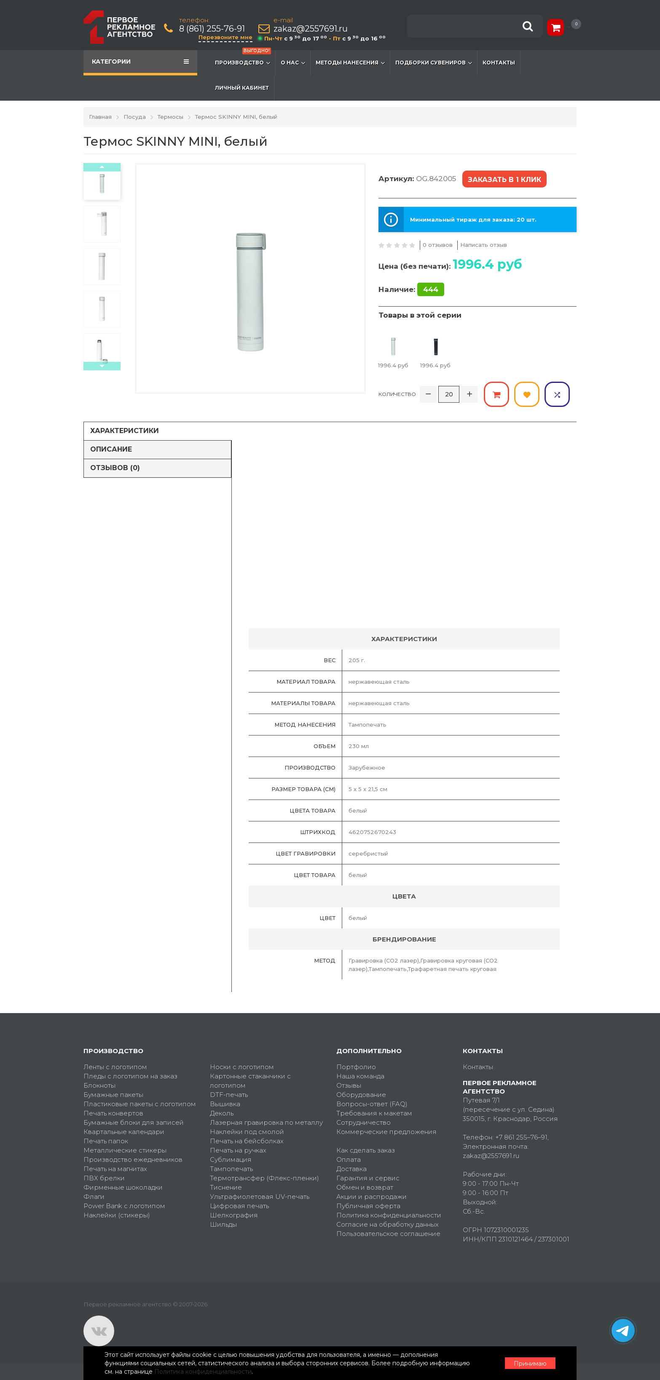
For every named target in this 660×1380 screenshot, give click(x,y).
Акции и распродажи (371, 1197)
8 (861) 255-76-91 (212, 28)
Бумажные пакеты (113, 1095)
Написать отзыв (483, 244)
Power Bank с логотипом (124, 1206)
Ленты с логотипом (115, 1067)
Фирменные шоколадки (123, 1187)
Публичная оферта (368, 1206)
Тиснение (226, 1187)
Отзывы (348, 1085)
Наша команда (360, 1076)
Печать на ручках (238, 1150)
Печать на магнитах (115, 1169)
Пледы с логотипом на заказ (130, 1076)
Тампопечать (231, 1169)
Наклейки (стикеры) (116, 1215)
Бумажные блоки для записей (133, 1122)
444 (430, 289)
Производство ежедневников (132, 1159)
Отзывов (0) (115, 468)
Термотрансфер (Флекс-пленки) (264, 1178)
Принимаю (530, 1363)
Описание (111, 449)
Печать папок (105, 1141)
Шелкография (234, 1215)
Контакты (499, 62)
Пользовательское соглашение (388, 1234)
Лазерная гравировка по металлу (266, 1122)
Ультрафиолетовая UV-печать (259, 1197)
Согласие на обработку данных (387, 1224)
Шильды (223, 1224)
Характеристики (124, 431)
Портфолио (356, 1067)
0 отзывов (438, 244)
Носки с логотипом (242, 1067)
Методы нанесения (350, 63)
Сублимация (231, 1159)
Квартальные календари (123, 1132)
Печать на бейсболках (247, 1141)
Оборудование (361, 1095)
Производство (243, 58)
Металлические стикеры (124, 1150)
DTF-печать (229, 1095)
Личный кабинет (242, 88)
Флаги (94, 1197)
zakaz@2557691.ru (311, 28)
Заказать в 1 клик (504, 180)
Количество (397, 394)
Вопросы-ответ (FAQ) (372, 1104)
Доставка (351, 1169)
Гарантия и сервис (368, 1178)
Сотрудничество (363, 1122)
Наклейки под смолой (247, 1132)
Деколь (221, 1113)
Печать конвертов (113, 1113)
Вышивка (225, 1104)
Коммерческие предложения (386, 1132)
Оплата (348, 1159)
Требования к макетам (374, 1113)
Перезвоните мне (225, 37)
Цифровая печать (239, 1206)
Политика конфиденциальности (388, 1215)
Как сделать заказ (365, 1150)
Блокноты (99, 1085)
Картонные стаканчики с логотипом (250, 1080)
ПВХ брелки (104, 1178)
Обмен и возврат (364, 1187)
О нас (293, 63)
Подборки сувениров (433, 63)
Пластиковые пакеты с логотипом (139, 1104)
